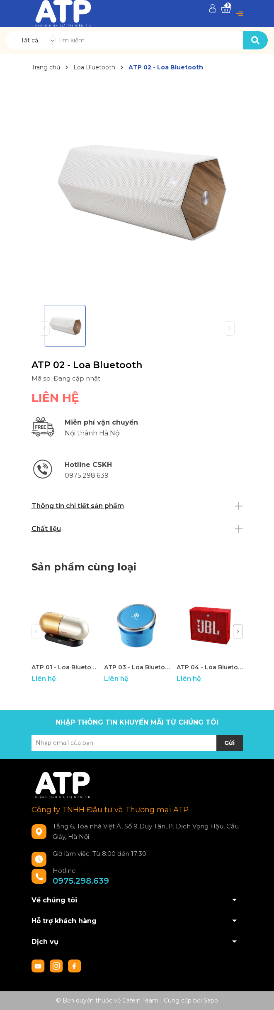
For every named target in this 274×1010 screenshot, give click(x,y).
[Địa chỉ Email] (137, 743)
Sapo (211, 1000)
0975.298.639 (81, 881)
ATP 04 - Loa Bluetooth (210, 667)
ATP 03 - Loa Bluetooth (137, 667)
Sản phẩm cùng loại (84, 567)
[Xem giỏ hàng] (226, 9)
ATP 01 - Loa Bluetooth (65, 667)
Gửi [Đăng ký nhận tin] (229, 743)
